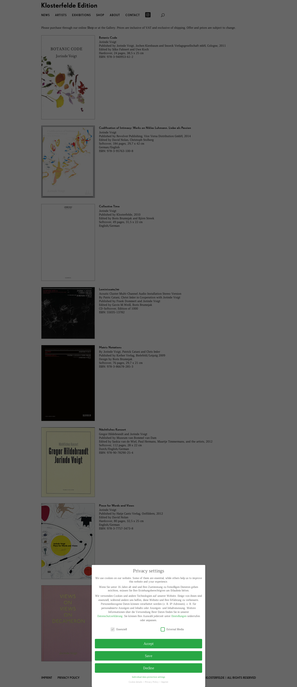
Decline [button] (148, 668)
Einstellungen (178, 616)
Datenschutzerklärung (110, 616)
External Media (172, 629)
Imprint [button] (164, 681)
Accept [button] (149, 643)
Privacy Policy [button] (152, 681)
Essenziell (119, 629)
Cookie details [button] (136, 681)
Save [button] (148, 655)
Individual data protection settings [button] (148, 676)
